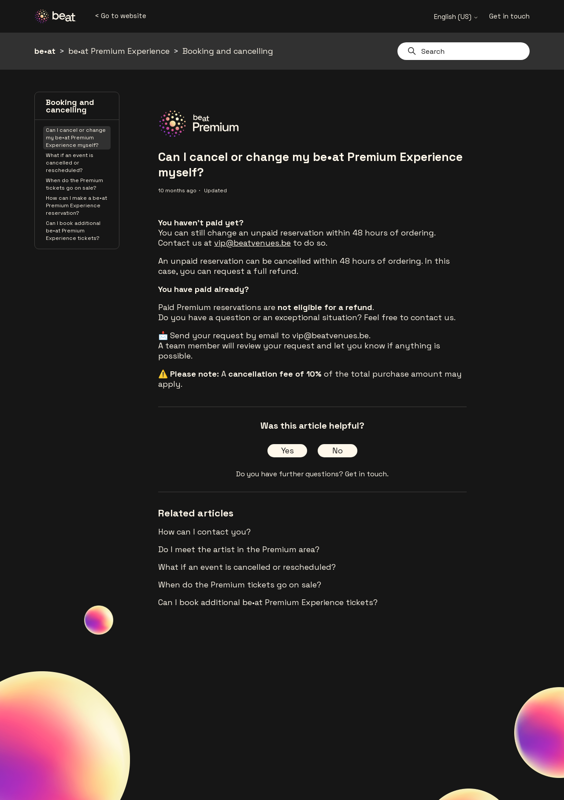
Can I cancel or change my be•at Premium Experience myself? (76, 138)
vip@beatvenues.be (252, 243)
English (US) (456, 16)
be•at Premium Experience (119, 51)
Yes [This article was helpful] (287, 450)
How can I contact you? (204, 532)
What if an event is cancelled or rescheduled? (69, 163)
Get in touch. (367, 474)
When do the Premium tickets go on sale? (74, 184)
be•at (45, 51)
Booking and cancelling (227, 51)
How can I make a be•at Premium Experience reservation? (76, 205)
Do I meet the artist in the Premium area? (238, 549)
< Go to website (120, 15)
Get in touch (509, 16)
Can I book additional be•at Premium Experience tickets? (73, 231)
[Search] (463, 51)
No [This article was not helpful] (337, 450)
